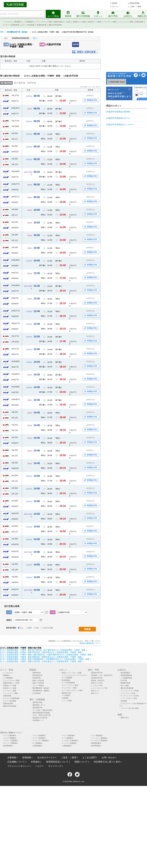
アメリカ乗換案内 (9, 735)
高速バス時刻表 (38, 683)
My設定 (114, 3)
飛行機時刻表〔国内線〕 (41, 688)
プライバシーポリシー (18, 766)
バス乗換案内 (28, 22)
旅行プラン (95, 693)
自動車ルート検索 (79, 22)
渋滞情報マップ (38, 720)
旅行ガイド (95, 691)
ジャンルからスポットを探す (72, 690)
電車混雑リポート (39, 705)
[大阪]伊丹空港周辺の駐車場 (118, 112)
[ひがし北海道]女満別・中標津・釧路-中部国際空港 (22, 659)
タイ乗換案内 (37, 743)
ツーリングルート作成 (129, 698)
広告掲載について (16, 762)
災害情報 (124, 701)
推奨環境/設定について (57, 762)
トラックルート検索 (125, 22)
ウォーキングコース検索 (129, 691)
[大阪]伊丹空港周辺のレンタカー (120, 124)
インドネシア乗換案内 (99, 741)
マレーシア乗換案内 (10, 743)
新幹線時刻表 (37, 675)
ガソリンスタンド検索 (70, 685)
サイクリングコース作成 (129, 696)
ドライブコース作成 (128, 693)
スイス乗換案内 (67, 738)
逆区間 (75, 44)
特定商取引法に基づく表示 (107, 762)
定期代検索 (139, 22)
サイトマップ (54, 766)
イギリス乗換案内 (39, 735)
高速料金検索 (41, 25)
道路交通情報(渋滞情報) (41, 713)
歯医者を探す (67, 693)
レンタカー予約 (97, 685)
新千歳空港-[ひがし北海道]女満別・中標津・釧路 (64, 650)
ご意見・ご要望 (135, 6)
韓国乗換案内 (96, 743)
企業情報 (11, 757)
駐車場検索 (66, 680)
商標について (81, 762)
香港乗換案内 (8, 746)
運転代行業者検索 (127, 688)
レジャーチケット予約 (99, 688)
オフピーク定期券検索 (11, 25)
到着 (42, 44)
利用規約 (35, 762)
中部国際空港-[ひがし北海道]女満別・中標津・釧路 (67, 659)
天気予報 (124, 680)
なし (22, 628)
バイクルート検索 (109, 22)
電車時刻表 (36, 673)
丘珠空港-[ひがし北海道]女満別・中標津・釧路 (62, 661)
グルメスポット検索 (69, 688)
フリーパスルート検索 (43, 22)
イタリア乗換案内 (9, 738)
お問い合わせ (108, 757)
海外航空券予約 (97, 678)
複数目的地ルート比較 (62, 22)
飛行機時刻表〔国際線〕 (41, 691)
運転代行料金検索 (55, 25)
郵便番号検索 (125, 683)
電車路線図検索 (126, 675)
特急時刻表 (36, 678)
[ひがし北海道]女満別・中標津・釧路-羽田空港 (20, 652)
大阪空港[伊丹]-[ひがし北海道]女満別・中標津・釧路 (69, 655)
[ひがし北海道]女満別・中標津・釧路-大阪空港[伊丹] (22, 655)
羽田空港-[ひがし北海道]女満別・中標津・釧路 (62, 652)
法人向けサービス (46, 757)
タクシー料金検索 (27, 25)
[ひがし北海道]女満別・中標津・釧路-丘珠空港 (20, 661)
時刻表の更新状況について (90, 643)
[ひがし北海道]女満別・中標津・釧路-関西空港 (20, 657)
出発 (6, 44)
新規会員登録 (134, 3)
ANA (30, 628)
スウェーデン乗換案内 (40, 741)
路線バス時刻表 (38, 680)
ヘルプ (38, 766)
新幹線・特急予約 (97, 680)
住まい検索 (125, 685)
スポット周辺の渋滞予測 (41, 715)
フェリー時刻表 (38, 685)
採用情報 (26, 757)
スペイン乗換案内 (39, 738)
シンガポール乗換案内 (70, 741)
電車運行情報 (37, 702)
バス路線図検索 (126, 678)
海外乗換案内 (125, 673)
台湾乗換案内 (37, 746)
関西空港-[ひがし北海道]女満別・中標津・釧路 (62, 657)
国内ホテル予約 (97, 683)
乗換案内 (18, 22)
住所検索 (65, 698)
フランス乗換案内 (68, 735)
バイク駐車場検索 (68, 683)
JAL (37, 628)
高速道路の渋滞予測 (39, 718)
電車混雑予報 (37, 708)
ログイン (115, 6)
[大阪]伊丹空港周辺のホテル (118, 118)
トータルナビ (7, 22)
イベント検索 (67, 701)
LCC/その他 (48, 628)
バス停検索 (66, 695)
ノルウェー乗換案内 (10, 741)
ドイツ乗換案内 (97, 735)
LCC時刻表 (36, 693)
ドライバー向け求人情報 (129, 708)
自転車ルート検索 (94, 22)
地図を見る (125, 718)
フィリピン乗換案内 (69, 743)
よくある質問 (89, 757)
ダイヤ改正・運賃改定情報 (42, 710)
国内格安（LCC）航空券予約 (101, 675)
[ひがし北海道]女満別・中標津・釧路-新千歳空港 (21, 650)
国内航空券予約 (97, 673)
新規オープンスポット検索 (71, 673)
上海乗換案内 (67, 746)
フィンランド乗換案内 (99, 738)
